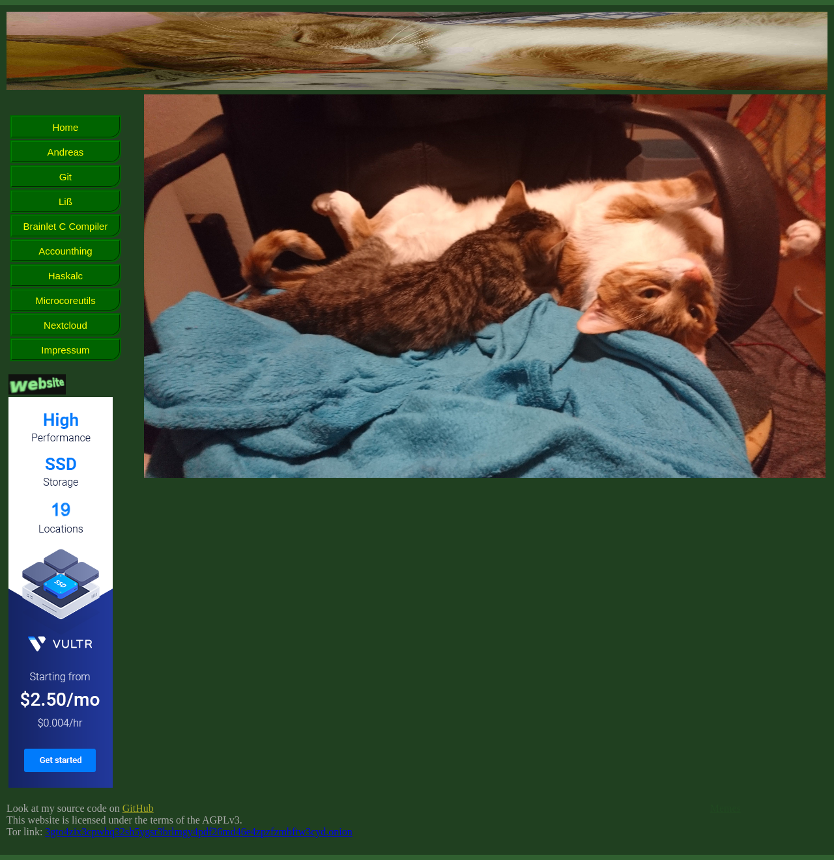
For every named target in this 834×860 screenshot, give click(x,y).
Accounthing (65, 251)
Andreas (66, 152)
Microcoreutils (65, 300)
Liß (65, 201)
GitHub (138, 808)
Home (65, 127)
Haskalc (65, 275)
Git (65, 176)
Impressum (65, 349)
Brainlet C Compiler (65, 226)
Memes (725, 808)
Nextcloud (65, 325)
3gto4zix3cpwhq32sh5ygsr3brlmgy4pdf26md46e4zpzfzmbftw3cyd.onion (198, 831)
